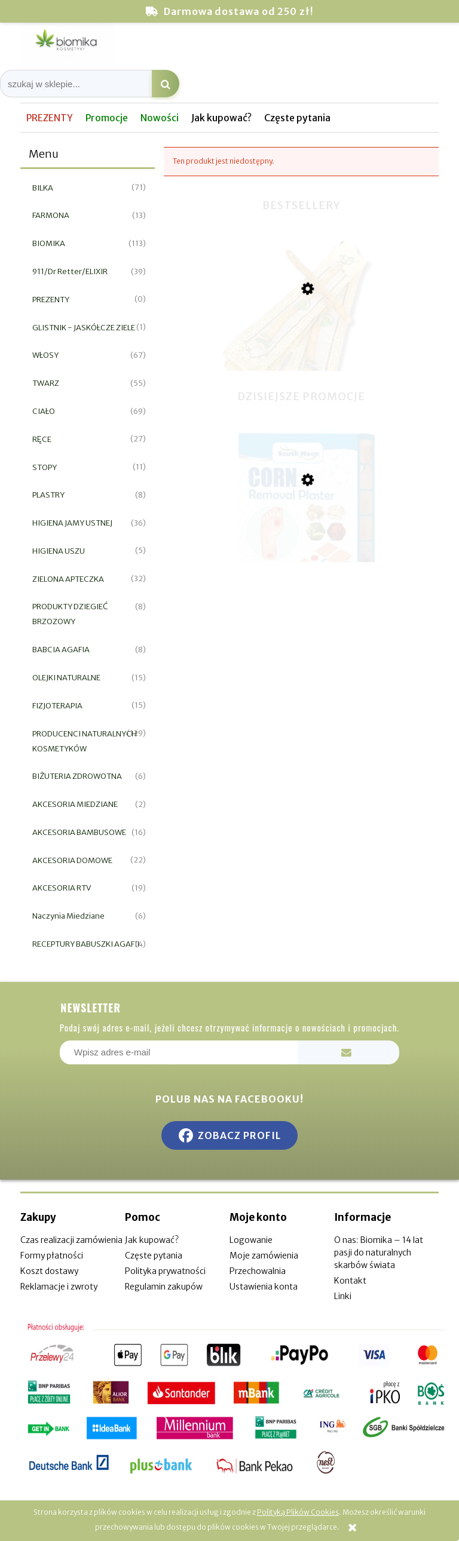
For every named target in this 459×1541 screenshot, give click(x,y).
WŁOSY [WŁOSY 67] (45, 355)
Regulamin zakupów (164, 1286)
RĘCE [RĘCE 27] (41, 439)
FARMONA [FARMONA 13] (50, 215)
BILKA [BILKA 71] (42, 188)
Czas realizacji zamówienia (71, 1240)
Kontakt (350, 1280)
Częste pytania (153, 1255)
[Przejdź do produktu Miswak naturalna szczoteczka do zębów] (301, 351)
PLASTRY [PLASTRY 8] (48, 495)
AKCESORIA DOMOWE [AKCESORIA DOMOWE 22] (72, 860)
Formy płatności (51, 1255)
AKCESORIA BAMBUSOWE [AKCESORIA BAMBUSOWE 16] (79, 832)
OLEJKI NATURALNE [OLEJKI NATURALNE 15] (66, 678)
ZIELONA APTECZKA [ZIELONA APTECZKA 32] (68, 579)
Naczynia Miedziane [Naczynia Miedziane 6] (68, 916)
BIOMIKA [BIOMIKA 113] (48, 243)
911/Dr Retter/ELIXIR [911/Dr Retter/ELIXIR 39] (70, 271)
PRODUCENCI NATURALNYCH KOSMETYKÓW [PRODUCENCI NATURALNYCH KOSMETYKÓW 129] (84, 741)
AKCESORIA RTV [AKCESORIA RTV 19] (61, 888)
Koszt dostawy (49, 1271)
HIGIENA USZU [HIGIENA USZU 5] (58, 551)
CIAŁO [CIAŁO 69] (43, 411)
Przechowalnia (258, 1271)
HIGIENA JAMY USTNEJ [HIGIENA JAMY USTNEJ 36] (72, 523)
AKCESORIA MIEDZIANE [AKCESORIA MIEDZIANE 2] (75, 804)
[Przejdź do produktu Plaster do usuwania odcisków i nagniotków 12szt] (301, 539)
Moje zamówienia (264, 1255)
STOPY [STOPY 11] (44, 467)
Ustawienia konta (264, 1286)
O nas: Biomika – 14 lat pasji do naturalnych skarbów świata (378, 1252)
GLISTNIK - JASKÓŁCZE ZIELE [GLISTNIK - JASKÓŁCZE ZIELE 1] (83, 328)
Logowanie (251, 1240)
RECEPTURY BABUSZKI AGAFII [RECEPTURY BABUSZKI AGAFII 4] (85, 944)
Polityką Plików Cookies (298, 1512)
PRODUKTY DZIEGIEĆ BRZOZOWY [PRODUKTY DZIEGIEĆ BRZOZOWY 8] (70, 614)
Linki (342, 1296)
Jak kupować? (152, 1240)
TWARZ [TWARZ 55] (45, 383)
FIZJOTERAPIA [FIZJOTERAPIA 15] (57, 706)
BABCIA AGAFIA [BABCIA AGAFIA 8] (61, 649)
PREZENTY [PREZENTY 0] (50, 299)
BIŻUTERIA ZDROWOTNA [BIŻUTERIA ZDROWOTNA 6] (77, 776)
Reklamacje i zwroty (58, 1286)
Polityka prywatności (165, 1271)
